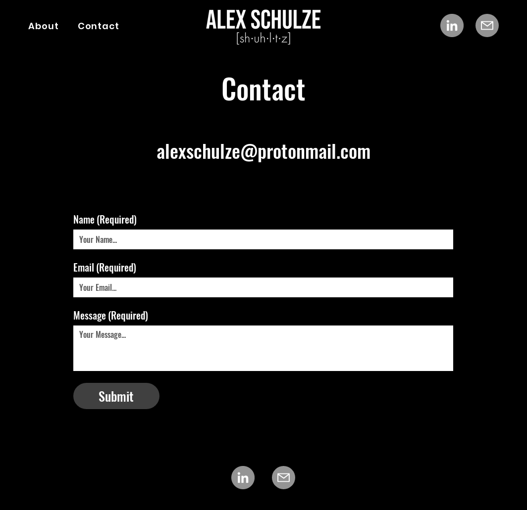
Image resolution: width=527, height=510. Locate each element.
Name (105, 219)
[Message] (263, 348)
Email (104, 267)
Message (110, 315)
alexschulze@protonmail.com (263, 150)
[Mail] (487, 25)
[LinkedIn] (452, 25)
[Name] (260, 239)
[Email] (260, 287)
